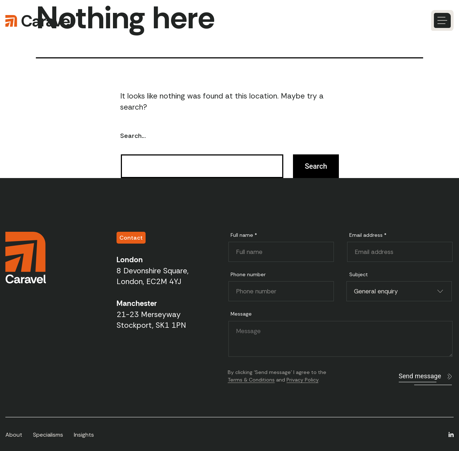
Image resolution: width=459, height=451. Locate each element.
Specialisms (48, 434)
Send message (420, 376)
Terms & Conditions (251, 379)
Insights (84, 434)
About (13, 434)
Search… (133, 135)
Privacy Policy (302, 379)
